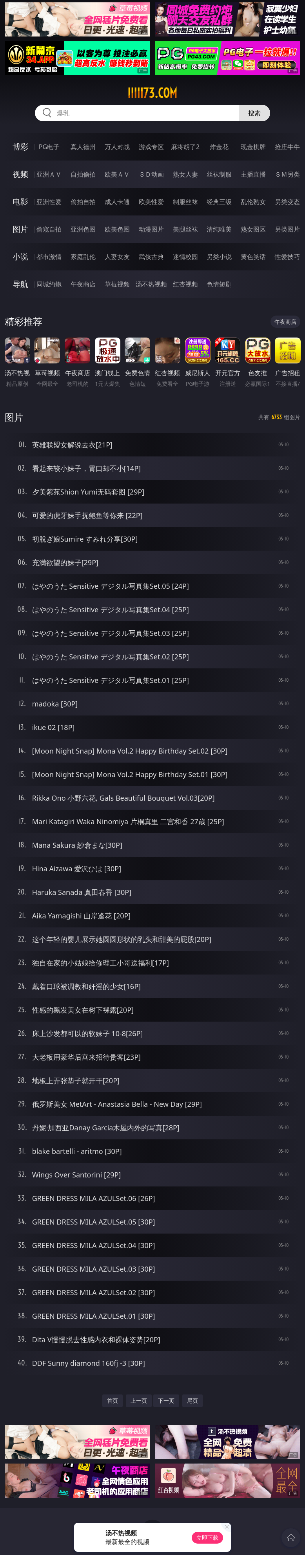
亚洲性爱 (49, 201)
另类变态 (287, 201)
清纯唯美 (219, 229)
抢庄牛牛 (287, 146)
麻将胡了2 (185, 146)
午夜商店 (83, 284)
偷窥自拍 (49, 229)
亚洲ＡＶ (49, 174)
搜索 (254, 113)
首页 (112, 1400)
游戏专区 (151, 146)
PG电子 (49, 146)
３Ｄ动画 (151, 174)
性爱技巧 (287, 256)
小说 (20, 256)
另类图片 (287, 229)
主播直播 (253, 174)
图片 (20, 229)
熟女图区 (253, 229)
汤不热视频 (151, 284)
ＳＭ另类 (287, 174)
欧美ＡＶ (117, 174)
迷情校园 (185, 256)
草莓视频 (117, 284)
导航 (20, 284)
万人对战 (117, 146)
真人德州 (83, 146)
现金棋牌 (253, 146)
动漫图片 (151, 229)
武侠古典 (151, 256)
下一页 (166, 1400)
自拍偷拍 (83, 174)
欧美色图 (117, 229)
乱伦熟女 (253, 201)
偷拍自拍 (83, 201)
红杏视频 (185, 284)
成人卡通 (117, 201)
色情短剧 (219, 284)
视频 (20, 174)
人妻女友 (117, 256)
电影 (20, 201)
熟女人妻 (185, 174)
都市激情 (49, 256)
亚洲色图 (83, 229)
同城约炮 (49, 284)
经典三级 (219, 201)
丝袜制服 (219, 174)
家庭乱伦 (83, 256)
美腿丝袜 (185, 229)
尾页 (192, 1400)
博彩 (20, 146)
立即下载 (207, 1537)
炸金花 (219, 146)
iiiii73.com (152, 93)
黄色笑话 (253, 256)
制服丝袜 (185, 201)
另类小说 (219, 256)
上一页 (139, 1400)
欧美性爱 (151, 201)
